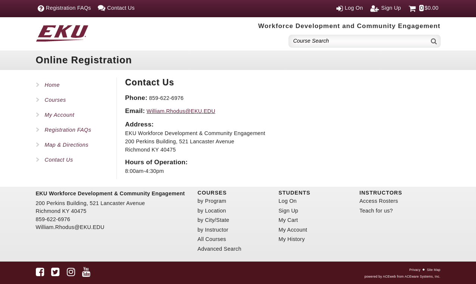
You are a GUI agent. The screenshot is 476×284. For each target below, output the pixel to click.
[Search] (434, 41)
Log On (288, 201)
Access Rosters (379, 201)
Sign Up (288, 211)
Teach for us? (376, 211)
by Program (211, 201)
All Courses (211, 239)
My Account (60, 115)
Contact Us (59, 160)
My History (292, 239)
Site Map (433, 270)
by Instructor (212, 230)
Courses (55, 100)
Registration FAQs (68, 130)
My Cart (288, 220)
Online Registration (84, 60)
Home (52, 85)
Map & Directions (67, 145)
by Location (211, 211)
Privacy (414, 270)
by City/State (213, 220)
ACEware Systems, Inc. (423, 276)
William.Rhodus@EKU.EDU (181, 111)
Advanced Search (219, 249)
